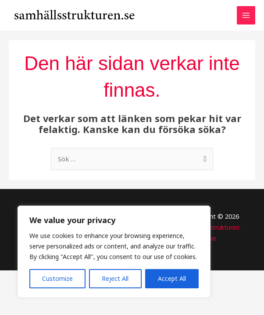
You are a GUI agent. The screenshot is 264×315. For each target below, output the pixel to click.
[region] (114, 252)
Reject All (115, 278)
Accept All (172, 278)
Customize (57, 278)
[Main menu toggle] (246, 19)
